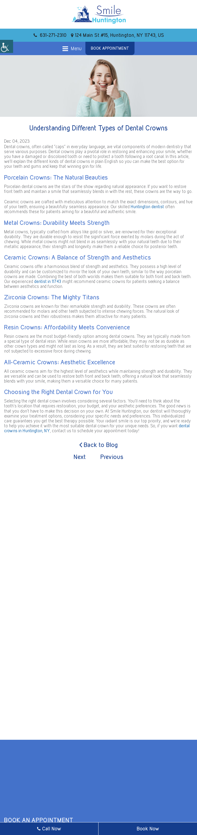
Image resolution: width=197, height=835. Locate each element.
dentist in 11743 (47, 281)
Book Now (148, 828)
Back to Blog (98, 445)
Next (80, 457)
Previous (112, 457)
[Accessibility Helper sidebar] (6, 46)
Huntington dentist (147, 206)
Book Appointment (110, 48)
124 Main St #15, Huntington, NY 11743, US (117, 35)
